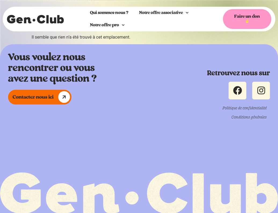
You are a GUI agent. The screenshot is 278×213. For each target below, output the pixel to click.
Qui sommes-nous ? (109, 12)
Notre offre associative (164, 13)
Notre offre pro (107, 25)
